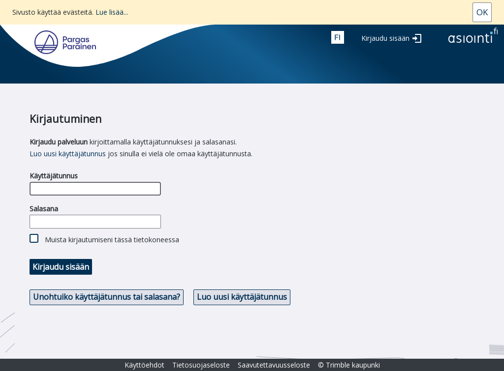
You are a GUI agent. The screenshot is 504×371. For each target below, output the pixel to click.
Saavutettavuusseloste (274, 365)
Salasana (44, 208)
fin (338, 37)
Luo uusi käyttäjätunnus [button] (242, 296)
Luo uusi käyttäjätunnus (68, 153)
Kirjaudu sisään (385, 38)
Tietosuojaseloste (201, 365)
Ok (482, 12)
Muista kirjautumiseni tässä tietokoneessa (112, 239)
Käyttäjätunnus (54, 175)
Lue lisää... (111, 12)
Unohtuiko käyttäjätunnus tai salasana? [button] (106, 296)
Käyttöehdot (144, 365)
